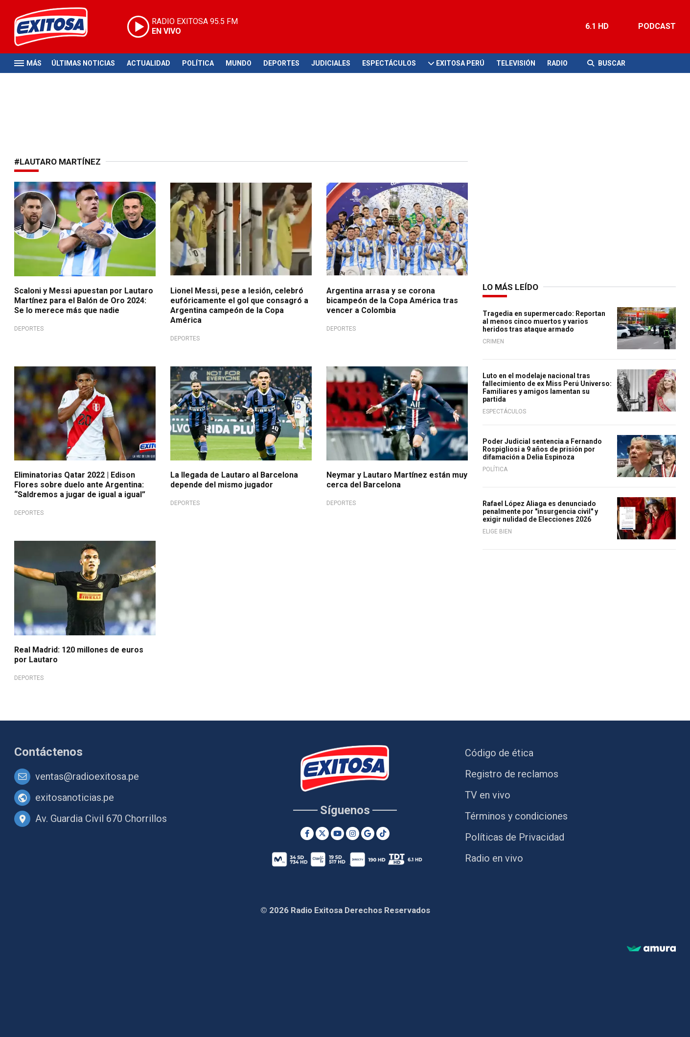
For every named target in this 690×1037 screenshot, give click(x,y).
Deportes (281, 63)
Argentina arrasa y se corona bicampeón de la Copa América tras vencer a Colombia (392, 300)
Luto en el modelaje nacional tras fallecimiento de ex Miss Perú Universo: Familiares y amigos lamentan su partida (547, 387)
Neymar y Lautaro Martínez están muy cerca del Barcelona (396, 479)
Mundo (239, 63)
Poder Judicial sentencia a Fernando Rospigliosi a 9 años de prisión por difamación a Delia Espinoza (542, 449)
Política (198, 63)
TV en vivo (487, 795)
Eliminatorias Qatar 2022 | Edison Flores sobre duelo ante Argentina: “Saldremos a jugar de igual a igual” (79, 484)
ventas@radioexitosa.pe (87, 776)
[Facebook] (307, 833)
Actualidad (148, 63)
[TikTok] (383, 833)
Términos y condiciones (516, 816)
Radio (557, 63)
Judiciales (330, 63)
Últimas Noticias (83, 63)
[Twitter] (322, 833)
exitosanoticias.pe (74, 797)
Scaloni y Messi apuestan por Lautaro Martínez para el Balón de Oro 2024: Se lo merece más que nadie (83, 300)
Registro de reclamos (511, 774)
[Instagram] (352, 833)
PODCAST (657, 26)
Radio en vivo (494, 858)
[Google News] (367, 833)
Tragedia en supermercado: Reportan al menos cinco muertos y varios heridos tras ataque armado (544, 321)
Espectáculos (389, 63)
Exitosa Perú (460, 63)
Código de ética (499, 753)
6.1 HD (597, 26)
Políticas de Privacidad (514, 837)
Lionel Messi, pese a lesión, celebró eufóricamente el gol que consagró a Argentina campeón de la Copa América (239, 305)
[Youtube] (337, 833)
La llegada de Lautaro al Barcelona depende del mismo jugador (234, 479)
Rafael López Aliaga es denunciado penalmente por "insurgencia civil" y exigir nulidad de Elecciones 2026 (540, 511)
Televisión (515, 63)
